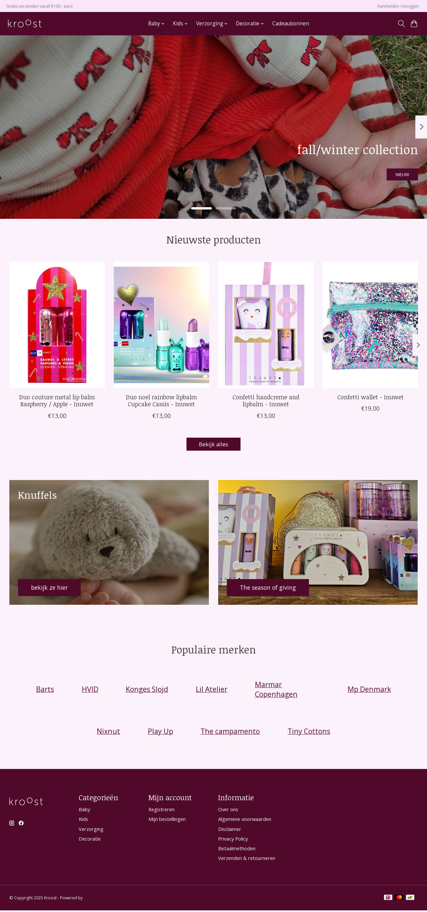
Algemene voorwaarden (244, 820)
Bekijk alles (213, 445)
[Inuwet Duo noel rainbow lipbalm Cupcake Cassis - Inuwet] (161, 325)
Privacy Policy (233, 840)
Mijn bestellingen (167, 820)
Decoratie (90, 840)
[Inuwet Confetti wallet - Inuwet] (370, 325)
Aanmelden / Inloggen (398, 6)
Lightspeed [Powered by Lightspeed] (94, 899)
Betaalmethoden (237, 849)
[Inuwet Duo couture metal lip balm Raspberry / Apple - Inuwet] (57, 325)
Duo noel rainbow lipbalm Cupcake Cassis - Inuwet (161, 400)
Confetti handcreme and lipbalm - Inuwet (265, 400)
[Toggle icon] (401, 24)
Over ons (228, 811)
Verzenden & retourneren (246, 859)
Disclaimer (229, 830)
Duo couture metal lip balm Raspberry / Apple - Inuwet (57, 400)
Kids (83, 820)
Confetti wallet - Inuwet (370, 397)
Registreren (161, 811)
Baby (84, 811)
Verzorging (91, 830)
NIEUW (393, 171)
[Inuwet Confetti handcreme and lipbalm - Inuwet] (266, 325)
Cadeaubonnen (290, 23)
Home (132, 23)
